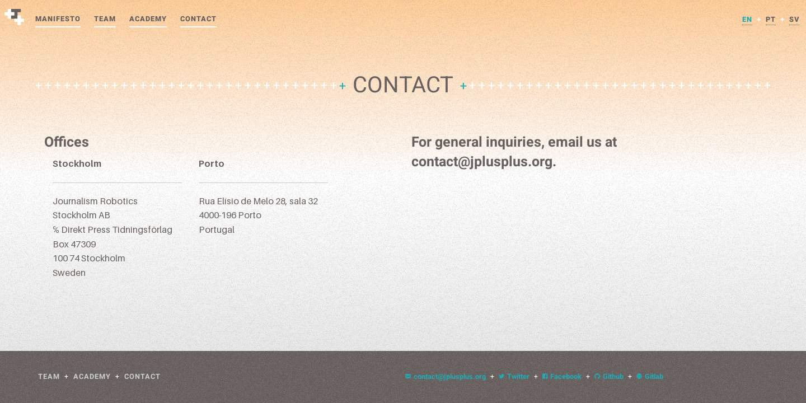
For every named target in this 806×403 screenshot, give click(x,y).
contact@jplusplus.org (445, 377)
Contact (198, 19)
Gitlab (649, 377)
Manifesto (58, 19)
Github (609, 377)
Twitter (514, 377)
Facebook (562, 377)
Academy (148, 19)
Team (105, 19)
